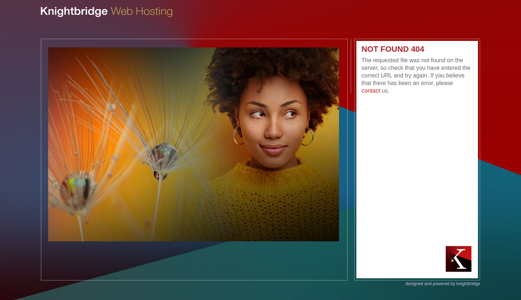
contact (370, 91)
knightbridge (468, 283)
